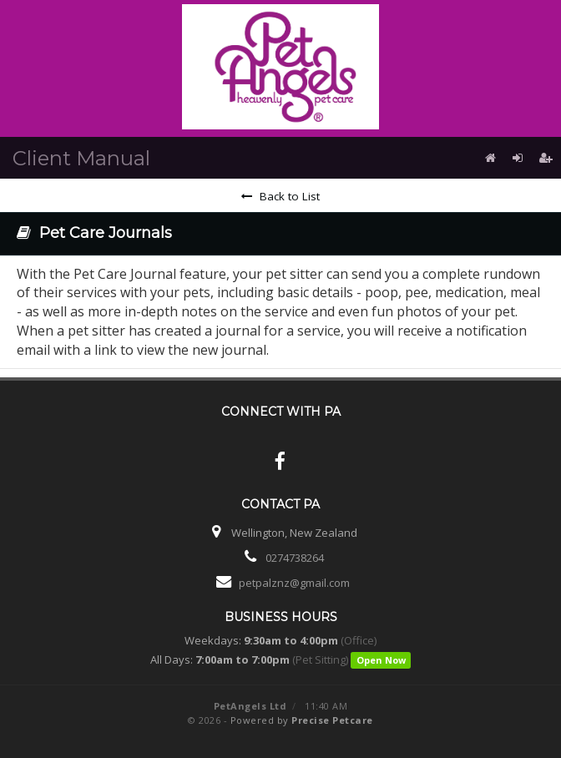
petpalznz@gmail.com (294, 582)
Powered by (301, 720)
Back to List (280, 196)
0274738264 (294, 557)
